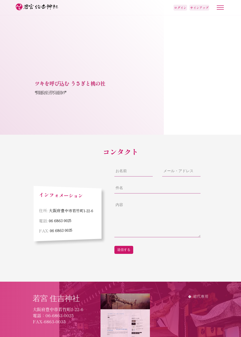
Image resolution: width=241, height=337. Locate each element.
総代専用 (200, 296)
